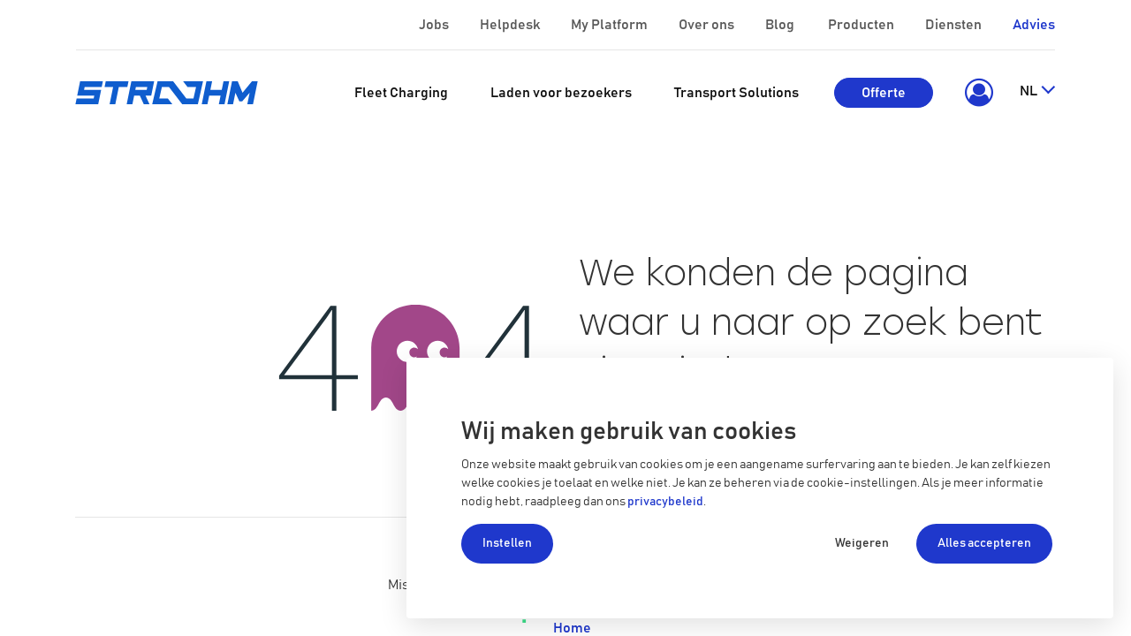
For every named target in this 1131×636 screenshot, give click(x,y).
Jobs (435, 25)
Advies (1034, 25)
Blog (781, 25)
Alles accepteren (984, 543)
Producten (862, 25)
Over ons (708, 25)
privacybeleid (665, 502)
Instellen (507, 543)
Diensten (954, 25)
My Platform (609, 25)
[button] (976, 93)
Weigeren (862, 543)
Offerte (884, 93)
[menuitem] (401, 92)
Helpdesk (511, 25)
